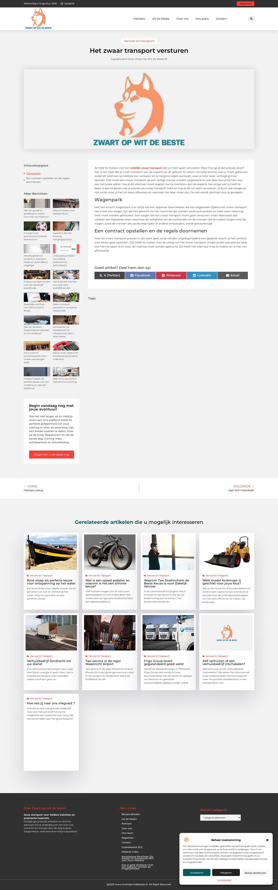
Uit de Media (129, 819)
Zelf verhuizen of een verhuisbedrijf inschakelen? (223, 662)
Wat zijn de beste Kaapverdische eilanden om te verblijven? (36, 330)
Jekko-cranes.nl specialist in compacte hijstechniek (65, 307)
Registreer (128, 838)
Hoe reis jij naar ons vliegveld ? (51, 703)
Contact (221, 18)
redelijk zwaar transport (146, 168)
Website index (130, 851)
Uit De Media (160, 18)
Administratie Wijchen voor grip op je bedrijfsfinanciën (65, 284)
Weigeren (226, 872)
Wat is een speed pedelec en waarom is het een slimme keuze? (107, 583)
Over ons (182, 18)
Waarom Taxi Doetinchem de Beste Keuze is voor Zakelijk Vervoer (166, 583)
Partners (139, 18)
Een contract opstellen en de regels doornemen (48, 180)
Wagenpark (33, 173)
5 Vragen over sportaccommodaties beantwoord (35, 236)
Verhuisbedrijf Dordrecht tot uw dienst (49, 662)
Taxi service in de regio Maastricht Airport (103, 662)
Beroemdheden (131, 814)
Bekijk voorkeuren (255, 872)
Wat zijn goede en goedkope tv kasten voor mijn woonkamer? (36, 213)
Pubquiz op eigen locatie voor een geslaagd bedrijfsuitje (37, 284)
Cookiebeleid (224, 880)
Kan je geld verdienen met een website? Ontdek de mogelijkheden (137, 867)
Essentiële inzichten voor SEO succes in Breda (34, 307)
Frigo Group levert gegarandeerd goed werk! (164, 662)
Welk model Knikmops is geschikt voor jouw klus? (221, 582)
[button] (267, 840)
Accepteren (197, 872)
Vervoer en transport (139, 41)
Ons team (202, 18)
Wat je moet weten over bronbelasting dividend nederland (65, 355)
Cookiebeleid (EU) (132, 847)
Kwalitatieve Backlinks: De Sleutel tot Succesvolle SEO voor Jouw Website (138, 858)
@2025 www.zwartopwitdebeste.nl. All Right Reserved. (139, 884)
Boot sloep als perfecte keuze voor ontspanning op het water (51, 582)
